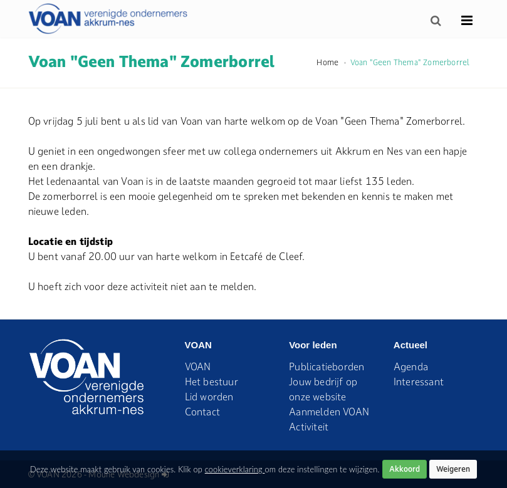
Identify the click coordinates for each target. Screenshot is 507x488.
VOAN (198, 366)
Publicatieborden (326, 366)
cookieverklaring (235, 469)
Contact (202, 411)
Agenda (411, 366)
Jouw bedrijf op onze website (323, 389)
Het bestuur (211, 381)
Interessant (419, 381)
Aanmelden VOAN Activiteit (329, 419)
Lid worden (209, 396)
